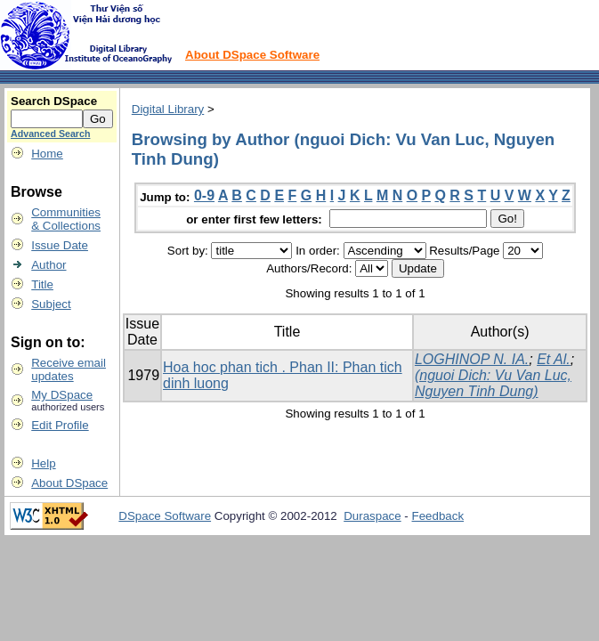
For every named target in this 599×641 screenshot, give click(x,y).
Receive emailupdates (68, 369)
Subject (50, 304)
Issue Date (59, 245)
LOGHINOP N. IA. (472, 359)
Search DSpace (54, 101)
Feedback (438, 516)
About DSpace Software (252, 54)
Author (48, 265)
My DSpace (62, 395)
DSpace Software (164, 516)
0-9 (204, 195)
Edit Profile (59, 425)
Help (43, 463)
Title (42, 284)
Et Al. (554, 359)
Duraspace (372, 516)
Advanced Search (50, 133)
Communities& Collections (66, 219)
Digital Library (168, 109)
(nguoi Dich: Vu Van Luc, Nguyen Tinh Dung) (493, 383)
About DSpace (69, 483)
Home (47, 153)
